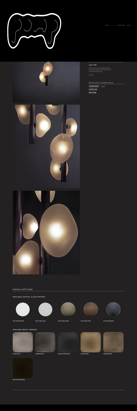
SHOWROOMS (120, 25)
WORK (112, 25)
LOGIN (128, 25)
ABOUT (106, 25)
